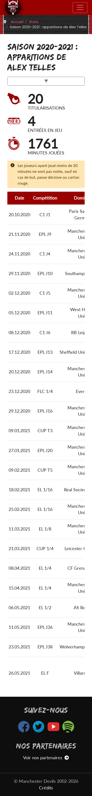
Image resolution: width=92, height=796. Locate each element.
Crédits (46, 787)
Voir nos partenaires (46, 757)
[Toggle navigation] (80, 7)
